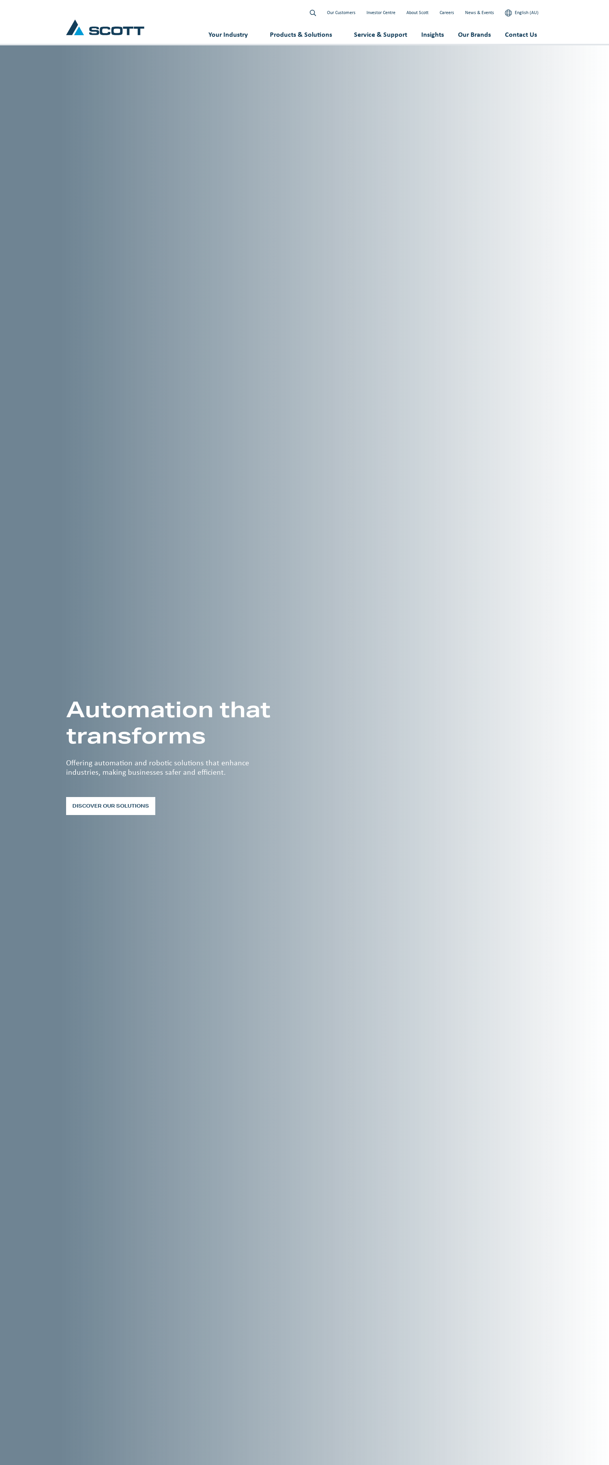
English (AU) (522, 12)
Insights (432, 34)
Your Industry (228, 34)
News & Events (479, 12)
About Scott (417, 12)
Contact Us (521, 34)
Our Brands (474, 34)
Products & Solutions (301, 34)
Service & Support (380, 34)
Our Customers (341, 12)
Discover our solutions (110, 806)
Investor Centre (380, 12)
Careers (447, 12)
